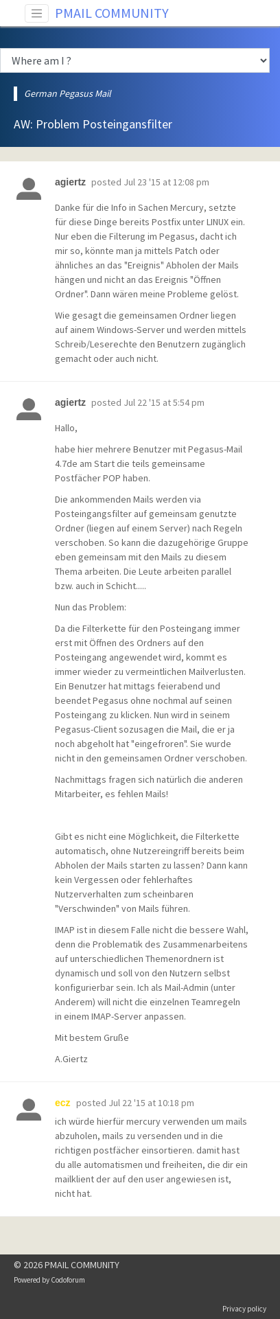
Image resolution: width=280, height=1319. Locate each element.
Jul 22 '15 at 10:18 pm (151, 1103)
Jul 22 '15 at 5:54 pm (164, 402)
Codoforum (68, 1280)
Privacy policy (244, 1309)
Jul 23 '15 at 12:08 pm (166, 182)
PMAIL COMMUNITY (112, 12)
